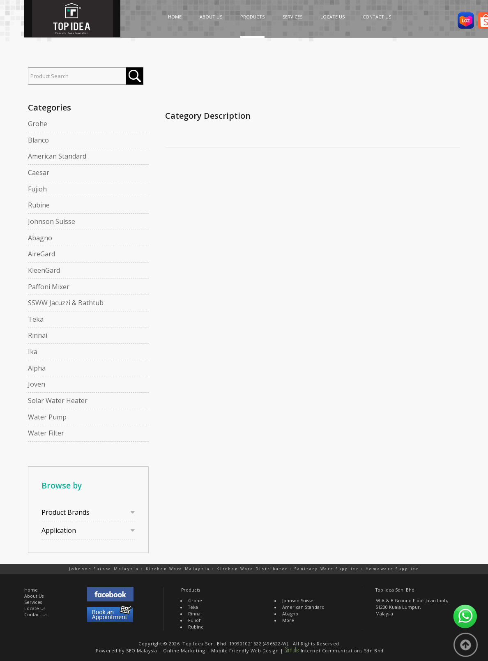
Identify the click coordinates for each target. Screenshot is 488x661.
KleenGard (44, 270)
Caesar (38, 172)
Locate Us (34, 608)
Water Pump (47, 416)
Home (31, 590)
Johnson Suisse (51, 221)
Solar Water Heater (57, 400)
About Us (34, 596)
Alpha (37, 368)
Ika (32, 351)
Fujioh (37, 188)
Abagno (40, 237)
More (288, 620)
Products (190, 590)
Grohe (37, 123)
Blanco (38, 140)
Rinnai (37, 335)
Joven (36, 384)
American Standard (57, 156)
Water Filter (46, 433)
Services (33, 602)
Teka (36, 319)
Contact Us (35, 614)
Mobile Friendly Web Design (245, 650)
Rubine (39, 205)
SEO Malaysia (141, 650)
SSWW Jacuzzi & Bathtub (66, 302)
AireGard (41, 253)
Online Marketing (184, 650)
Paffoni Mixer (48, 286)
